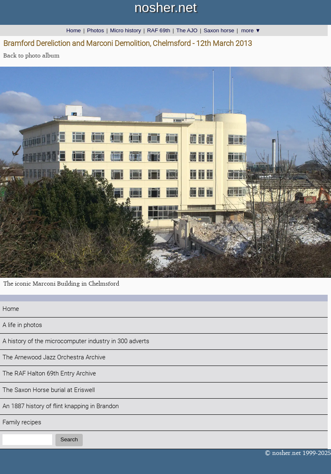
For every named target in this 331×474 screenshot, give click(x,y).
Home (73, 30)
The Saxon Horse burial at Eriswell (48, 390)
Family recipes (21, 422)
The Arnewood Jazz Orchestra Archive (54, 357)
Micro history (125, 30)
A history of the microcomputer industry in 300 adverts (75, 341)
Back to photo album (31, 55)
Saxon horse (219, 30)
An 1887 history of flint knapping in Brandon (60, 406)
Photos (95, 30)
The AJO (186, 30)
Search (69, 439)
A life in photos (22, 325)
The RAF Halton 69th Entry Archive (49, 373)
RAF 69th (158, 30)
